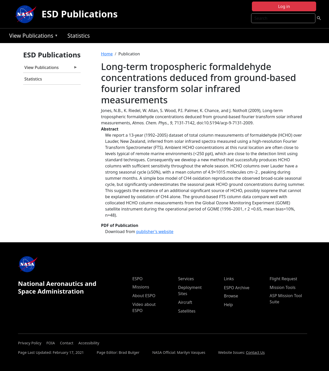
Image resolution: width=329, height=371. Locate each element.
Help (228, 304)
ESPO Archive (236, 287)
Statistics (78, 35)
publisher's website (154, 231)
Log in (284, 6)
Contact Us (255, 352)
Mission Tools (283, 287)
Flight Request (283, 279)
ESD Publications (80, 14)
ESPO (137, 279)
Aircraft (185, 302)
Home (107, 54)
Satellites (186, 311)
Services (186, 279)
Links (229, 279)
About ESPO (143, 295)
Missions (140, 287)
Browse (231, 296)
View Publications (32, 36)
